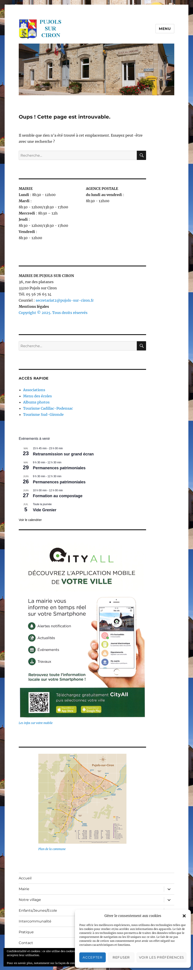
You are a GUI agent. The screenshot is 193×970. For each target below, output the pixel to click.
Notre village (30, 900)
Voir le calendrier (30, 520)
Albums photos (36, 402)
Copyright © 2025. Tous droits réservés (53, 312)
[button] (184, 916)
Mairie (24, 889)
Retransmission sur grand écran (63, 454)
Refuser (121, 957)
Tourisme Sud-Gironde (43, 414)
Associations (34, 390)
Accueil (25, 878)
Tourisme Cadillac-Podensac (48, 408)
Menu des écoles (37, 396)
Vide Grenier (44, 510)
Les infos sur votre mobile (36, 723)
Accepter (92, 957)
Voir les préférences (161, 957)
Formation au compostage (57, 496)
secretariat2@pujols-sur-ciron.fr (65, 300)
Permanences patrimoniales (59, 468)
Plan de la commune (52, 849)
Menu (165, 29)
